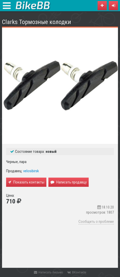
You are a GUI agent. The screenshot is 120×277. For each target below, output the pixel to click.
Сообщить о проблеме (96, 221)
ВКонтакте (76, 272)
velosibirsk (31, 171)
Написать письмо (48, 272)
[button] (113, 5)
